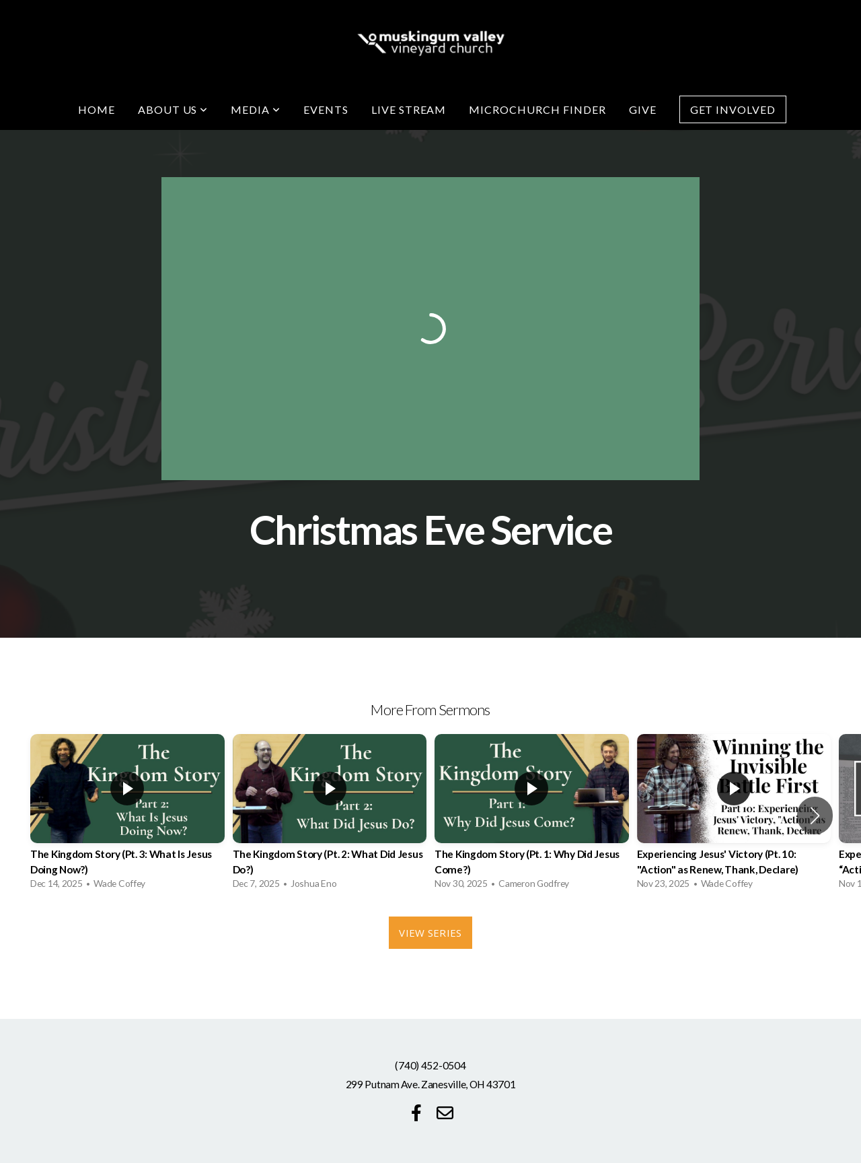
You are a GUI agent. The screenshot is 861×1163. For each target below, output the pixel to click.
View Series (430, 932)
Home (96, 109)
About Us (173, 109)
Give (643, 109)
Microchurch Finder (537, 109)
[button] (815, 815)
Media (255, 109)
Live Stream (409, 109)
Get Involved (733, 109)
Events (325, 109)
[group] (127, 815)
